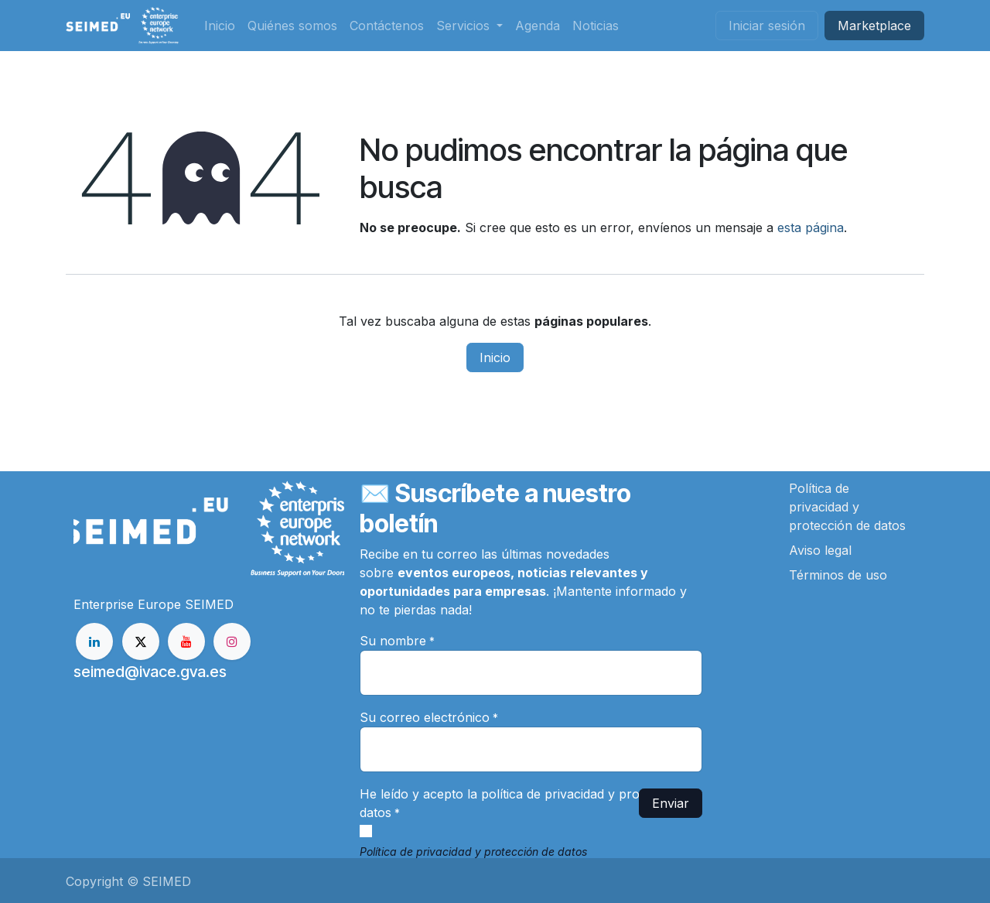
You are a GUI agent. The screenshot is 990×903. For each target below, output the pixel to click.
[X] (140, 641)
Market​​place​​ (874, 25)
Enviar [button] (670, 803)
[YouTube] (186, 641)
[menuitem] (219, 25)
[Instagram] (232, 641)
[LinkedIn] (94, 641)
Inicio (495, 357)
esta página (810, 227)
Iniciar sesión (767, 25)
